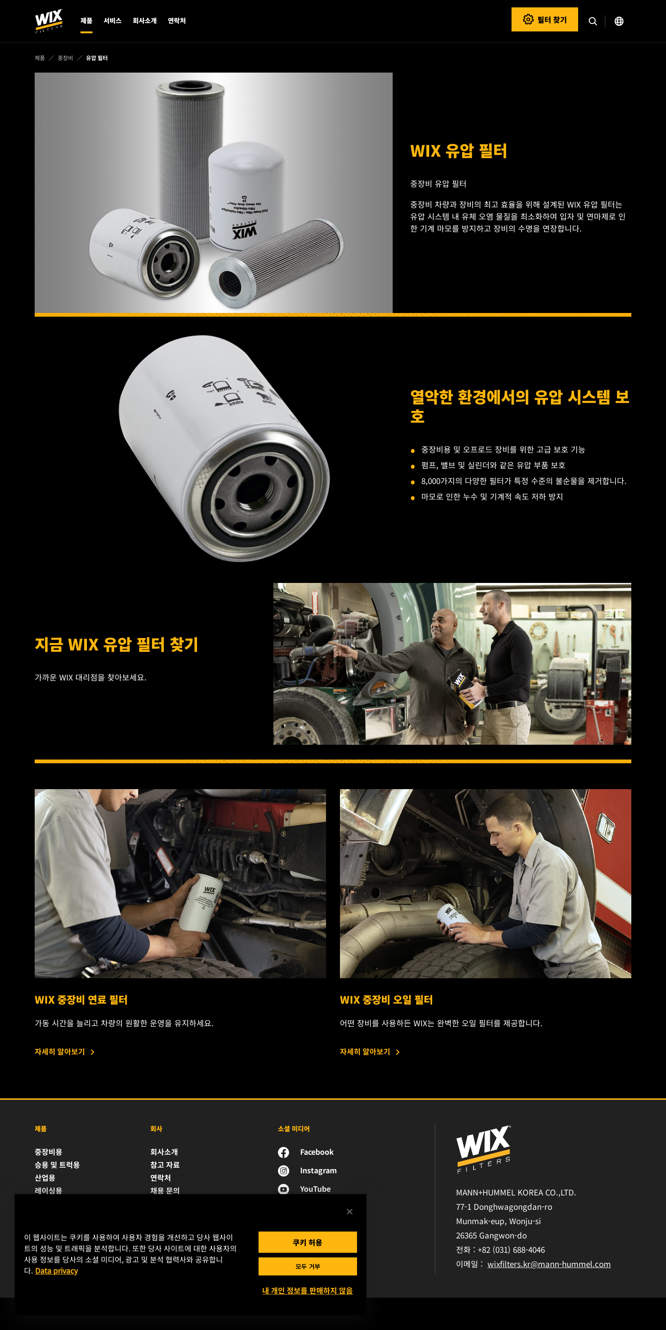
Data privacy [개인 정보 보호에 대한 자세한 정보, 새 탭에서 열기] (56, 1270)
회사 (156, 1128)
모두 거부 (308, 1266)
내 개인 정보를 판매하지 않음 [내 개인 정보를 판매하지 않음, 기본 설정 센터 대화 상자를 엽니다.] (307, 1290)
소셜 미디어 (294, 1128)
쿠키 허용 (307, 1242)
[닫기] (349, 1211)
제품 (41, 1128)
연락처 (177, 20)
